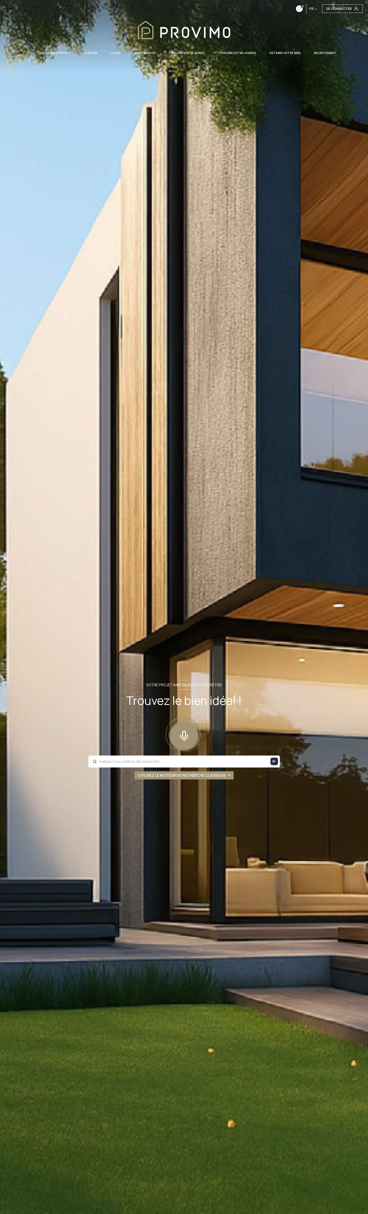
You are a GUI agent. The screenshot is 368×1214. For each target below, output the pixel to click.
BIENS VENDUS (144, 52)
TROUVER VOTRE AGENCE (237, 52)
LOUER (116, 52)
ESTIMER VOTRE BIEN (285, 52)
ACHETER (90, 52)
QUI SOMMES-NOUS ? (54, 52)
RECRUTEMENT (325, 52)
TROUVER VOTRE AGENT (187, 52)
